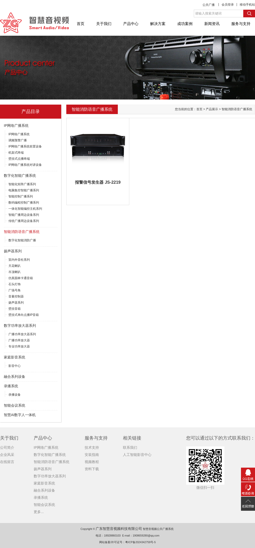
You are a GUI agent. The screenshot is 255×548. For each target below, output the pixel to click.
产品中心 (130, 23)
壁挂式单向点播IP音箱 (23, 315)
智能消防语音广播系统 (22, 232)
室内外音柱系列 (19, 259)
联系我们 (130, 447)
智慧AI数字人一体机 (20, 415)
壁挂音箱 (14, 308)
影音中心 (14, 366)
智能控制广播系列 (20, 196)
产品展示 (212, 109)
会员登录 (228, 4)
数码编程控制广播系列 (23, 202)
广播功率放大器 (19, 340)
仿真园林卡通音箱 (20, 278)
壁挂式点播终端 (19, 158)
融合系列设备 (14, 377)
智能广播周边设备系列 (23, 215)
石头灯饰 (14, 284)
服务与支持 (240, 23)
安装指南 (92, 455)
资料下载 (92, 469)
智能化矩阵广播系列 (22, 184)
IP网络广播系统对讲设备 (25, 165)
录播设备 (14, 394)
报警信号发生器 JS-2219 (97, 182)
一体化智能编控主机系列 (25, 208)
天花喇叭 (14, 266)
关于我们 (103, 23)
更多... (39, 512)
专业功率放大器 (19, 346)
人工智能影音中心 (137, 455)
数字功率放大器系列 (20, 325)
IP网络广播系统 (16, 125)
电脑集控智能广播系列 (23, 190)
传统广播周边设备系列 (23, 221)
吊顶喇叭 (14, 272)
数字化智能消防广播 (22, 240)
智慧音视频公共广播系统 (158, 528)
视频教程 (92, 462)
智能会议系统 (14, 405)
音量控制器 (16, 296)
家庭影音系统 (14, 357)
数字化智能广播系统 (20, 175)
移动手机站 (247, 4)
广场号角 (14, 290)
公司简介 (7, 447)
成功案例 (185, 23)
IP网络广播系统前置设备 (25, 146)
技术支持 (92, 447)
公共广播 (208, 5)
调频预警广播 (17, 140)
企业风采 (7, 455)
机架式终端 (16, 152)
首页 (80, 23)
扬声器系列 (13, 251)
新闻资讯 (212, 23)
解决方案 (157, 23)
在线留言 (7, 462)
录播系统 (11, 386)
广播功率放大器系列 (22, 334)
